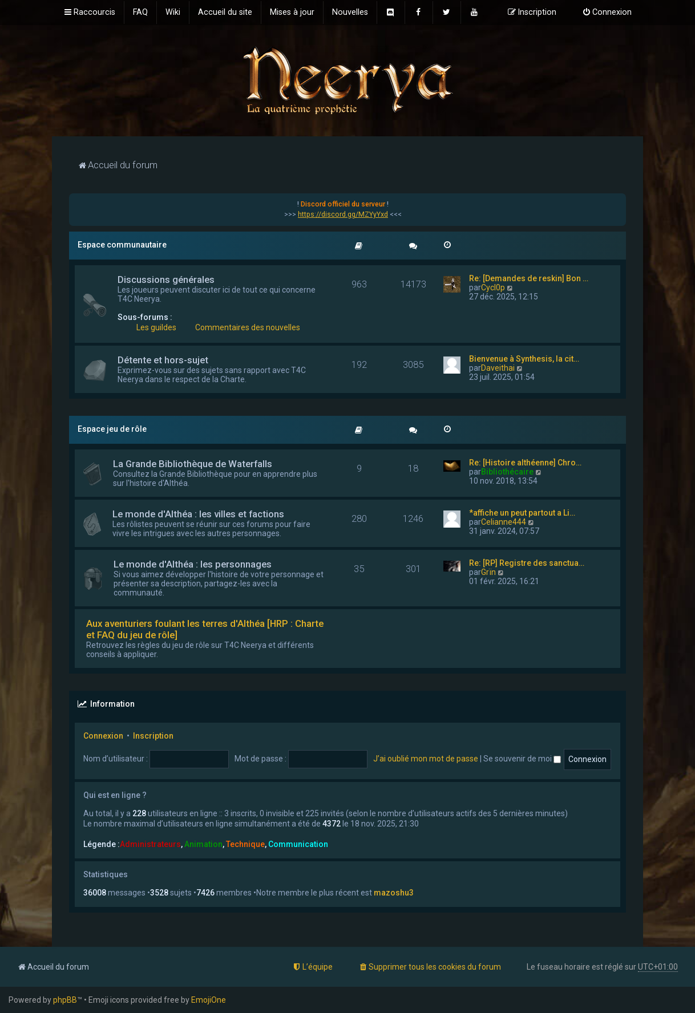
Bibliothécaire (507, 471)
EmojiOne (208, 999)
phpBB (65, 999)
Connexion (103, 735)
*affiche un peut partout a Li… (522, 512)
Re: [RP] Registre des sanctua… (526, 563)
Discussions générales (166, 279)
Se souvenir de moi (522, 758)
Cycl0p (493, 287)
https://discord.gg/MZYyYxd (343, 214)
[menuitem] (140, 13)
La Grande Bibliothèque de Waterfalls (192, 463)
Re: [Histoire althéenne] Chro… (525, 462)
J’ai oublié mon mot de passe (425, 758)
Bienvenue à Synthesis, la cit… (524, 358)
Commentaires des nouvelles (247, 327)
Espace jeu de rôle (112, 428)
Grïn (488, 572)
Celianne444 (503, 521)
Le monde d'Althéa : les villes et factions (198, 514)
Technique (245, 844)
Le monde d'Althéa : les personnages (193, 564)
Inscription (153, 735)
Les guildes (156, 327)
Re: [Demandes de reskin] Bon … (528, 278)
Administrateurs (150, 844)
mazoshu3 (394, 892)
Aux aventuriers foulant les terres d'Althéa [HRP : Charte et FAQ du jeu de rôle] (205, 629)
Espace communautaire (122, 244)
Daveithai (498, 367)
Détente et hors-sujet (163, 360)
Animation (203, 844)
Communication (298, 844)
